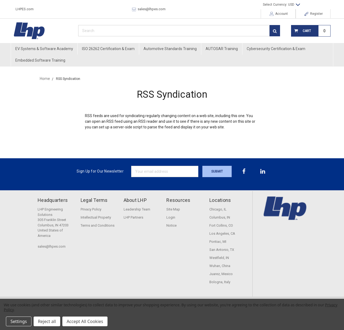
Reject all (47, 321)
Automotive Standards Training (170, 49)
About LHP (135, 200)
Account (279, 14)
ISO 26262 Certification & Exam (108, 49)
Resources (178, 200)
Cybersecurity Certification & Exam (276, 49)
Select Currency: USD (281, 5)
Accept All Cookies (85, 321)
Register (313, 14)
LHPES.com (25, 9)
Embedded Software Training (40, 60)
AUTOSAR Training (222, 49)
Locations (220, 200)
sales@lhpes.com (149, 9)
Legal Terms (94, 200)
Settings (18, 321)
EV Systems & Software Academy (44, 49)
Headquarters (53, 200)
